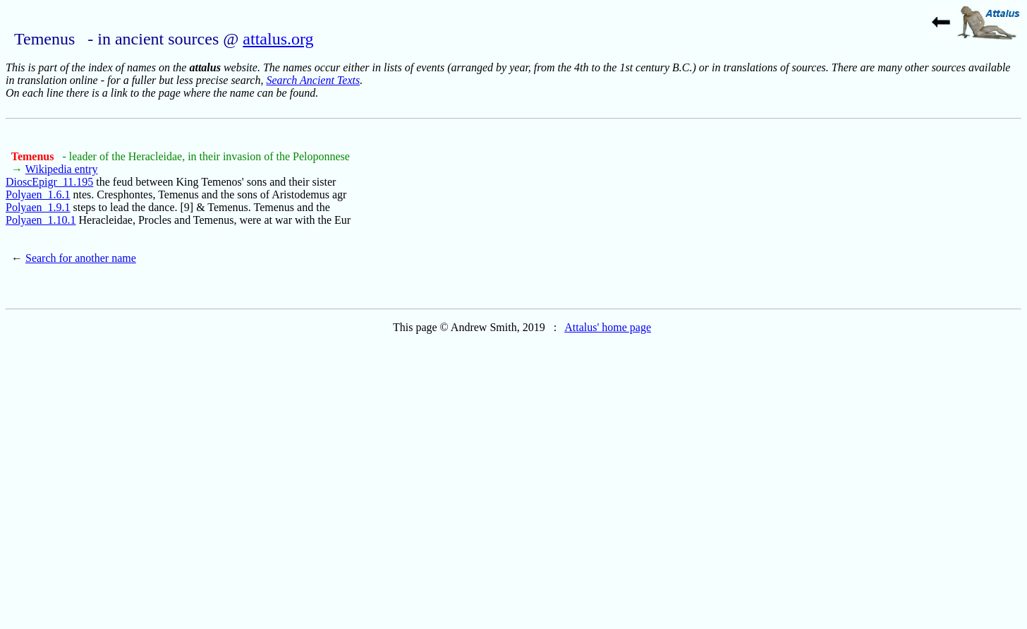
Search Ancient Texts (313, 80)
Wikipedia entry (61, 169)
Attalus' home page (607, 327)
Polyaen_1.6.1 (38, 194)
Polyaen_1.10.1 (41, 220)
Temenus (34, 156)
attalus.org (278, 39)
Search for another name (80, 258)
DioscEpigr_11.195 (49, 182)
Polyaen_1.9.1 (38, 207)
